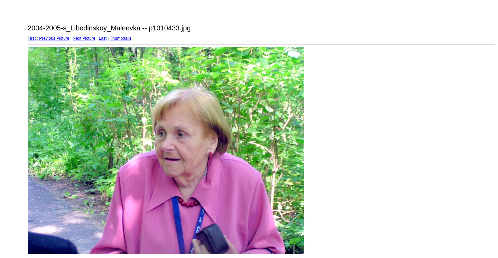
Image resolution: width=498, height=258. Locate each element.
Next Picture (84, 38)
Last (103, 38)
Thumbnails (120, 38)
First (32, 38)
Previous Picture (54, 38)
